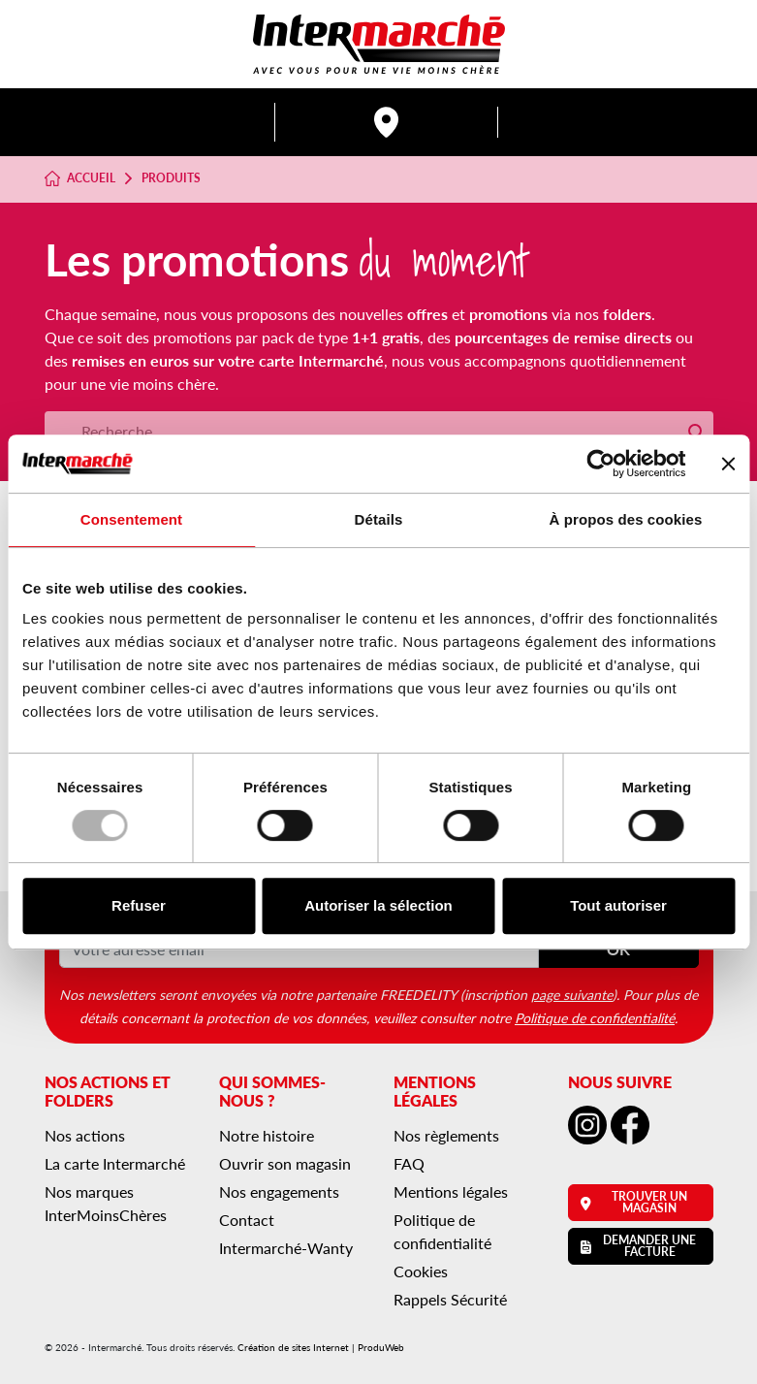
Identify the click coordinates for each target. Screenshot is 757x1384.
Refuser (138, 905)
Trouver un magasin (634, 1202)
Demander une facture (639, 1246)
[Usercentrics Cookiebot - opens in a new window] (600, 463)
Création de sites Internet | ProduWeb (320, 1347)
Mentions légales (451, 1191)
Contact (246, 1219)
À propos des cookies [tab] (626, 519)
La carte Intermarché (115, 1163)
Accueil (80, 178)
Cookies (421, 1271)
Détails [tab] (379, 519)
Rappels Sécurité (450, 1299)
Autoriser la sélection (378, 905)
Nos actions (85, 1135)
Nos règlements (446, 1135)
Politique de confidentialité (595, 1017)
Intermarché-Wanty (286, 1248)
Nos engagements (279, 1191)
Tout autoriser (618, 905)
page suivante (572, 994)
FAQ (409, 1163)
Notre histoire (266, 1135)
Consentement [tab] (131, 519)
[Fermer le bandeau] (728, 463)
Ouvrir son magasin (285, 1163)
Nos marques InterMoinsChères (106, 1203)
